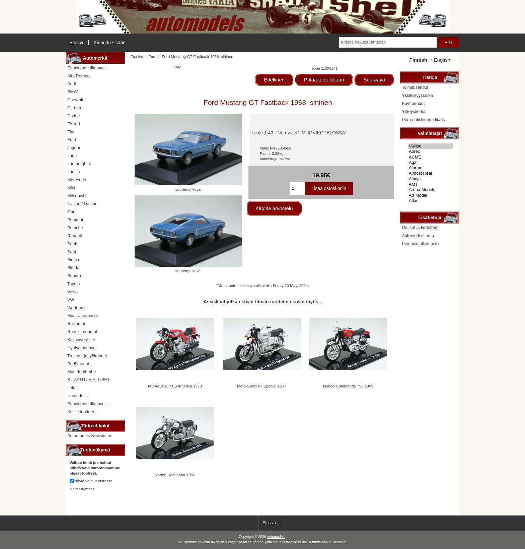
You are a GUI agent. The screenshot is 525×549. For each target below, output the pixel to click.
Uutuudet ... (78, 395)
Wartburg (76, 307)
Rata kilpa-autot (82, 331)
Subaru (74, 275)
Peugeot (75, 219)
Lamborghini (79, 163)
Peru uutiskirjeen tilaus (423, 119)
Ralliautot (76, 323)
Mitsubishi (76, 195)
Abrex (430, 151)
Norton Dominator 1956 (175, 475)
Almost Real (430, 173)
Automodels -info (418, 235)
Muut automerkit (82, 315)
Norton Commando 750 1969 (348, 386)
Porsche (75, 227)
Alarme (430, 168)
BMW (72, 91)
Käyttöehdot (413, 103)
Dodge (73, 115)
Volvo (72, 291)
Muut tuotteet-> (81, 371)
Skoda (73, 267)
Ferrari (73, 123)
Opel (71, 211)
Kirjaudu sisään (110, 42)
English (442, 60)
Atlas (430, 200)
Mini (71, 187)
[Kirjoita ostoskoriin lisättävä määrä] (297, 188)
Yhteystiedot (413, 111)
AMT (430, 184)
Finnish (418, 60)
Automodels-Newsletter (89, 435)
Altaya (430, 179)
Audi (71, 83)
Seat (71, 251)
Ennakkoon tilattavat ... (88, 403)
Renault (74, 235)
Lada (72, 155)
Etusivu (77, 42)
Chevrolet (76, 99)
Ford (153, 56)
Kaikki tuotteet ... (83, 411)
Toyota (73, 283)
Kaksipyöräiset (81, 339)
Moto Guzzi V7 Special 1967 (261, 386)
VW (70, 299)
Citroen (74, 107)
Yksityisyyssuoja (417, 95)
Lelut (72, 387)
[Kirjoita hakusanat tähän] (387, 42)
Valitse (430, 146)
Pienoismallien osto (420, 243)
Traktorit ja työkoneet (87, 355)
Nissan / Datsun (82, 203)
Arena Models (430, 189)
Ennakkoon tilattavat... (88, 67)
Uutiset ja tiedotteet (420, 227)
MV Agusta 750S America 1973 (175, 386)
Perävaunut (78, 363)
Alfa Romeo (78, 75)
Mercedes (76, 179)
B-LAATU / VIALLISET (88, 379)
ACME (430, 157)
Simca (73, 259)
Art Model (430, 195)
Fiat (70, 131)
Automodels (276, 537)
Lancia (73, 171)
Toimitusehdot (415, 87)
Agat (430, 162)
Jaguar (73, 147)
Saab (72, 243)
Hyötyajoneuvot (82, 347)
